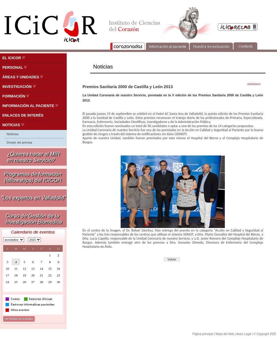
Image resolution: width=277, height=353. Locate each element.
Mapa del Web (225, 334)
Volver (171, 259)
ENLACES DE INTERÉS (23, 115)
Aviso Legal (243, 334)
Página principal (202, 334)
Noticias (13, 134)
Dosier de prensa (19, 142)
